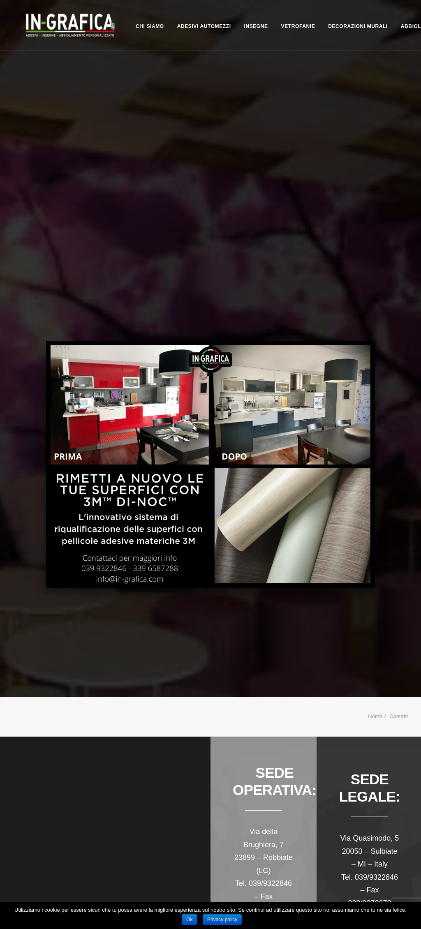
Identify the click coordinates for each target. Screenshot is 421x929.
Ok (189, 919)
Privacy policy (222, 919)
